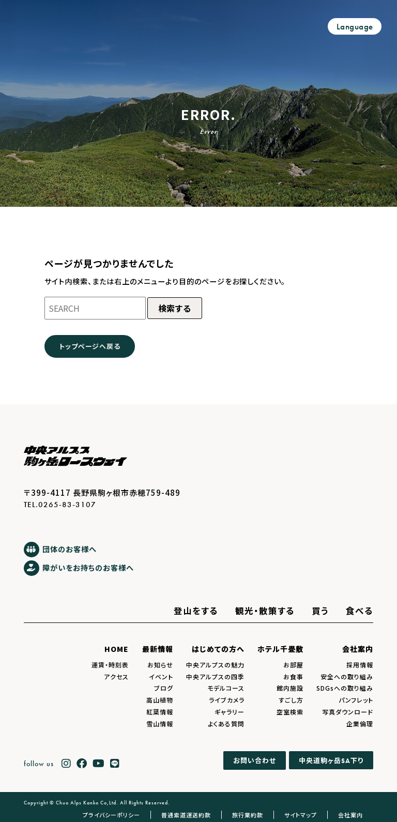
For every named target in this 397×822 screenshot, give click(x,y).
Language (355, 26)
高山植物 (159, 699)
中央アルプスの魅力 (215, 664)
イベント (161, 676)
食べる (359, 610)
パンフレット (356, 699)
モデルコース (226, 687)
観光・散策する (265, 610)
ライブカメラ (227, 699)
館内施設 (290, 687)
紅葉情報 (159, 711)
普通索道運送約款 (186, 815)
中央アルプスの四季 (215, 676)
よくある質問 (226, 723)
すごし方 (291, 699)
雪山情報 (159, 723)
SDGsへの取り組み (344, 687)
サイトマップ (300, 815)
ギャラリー (230, 711)
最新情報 (157, 649)
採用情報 (359, 664)
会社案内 (357, 649)
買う (320, 610)
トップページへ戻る (89, 346)
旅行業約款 (247, 815)
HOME (116, 649)
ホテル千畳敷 (280, 649)
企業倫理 (359, 723)
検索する (174, 308)
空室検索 (290, 711)
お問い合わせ (254, 761)
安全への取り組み (346, 676)
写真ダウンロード (347, 711)
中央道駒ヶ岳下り (331, 760)
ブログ (163, 687)
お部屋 (293, 664)
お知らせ (160, 664)
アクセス (116, 676)
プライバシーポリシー (111, 815)
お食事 (293, 676)
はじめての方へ (218, 649)
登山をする (196, 610)
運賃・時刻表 (110, 664)
